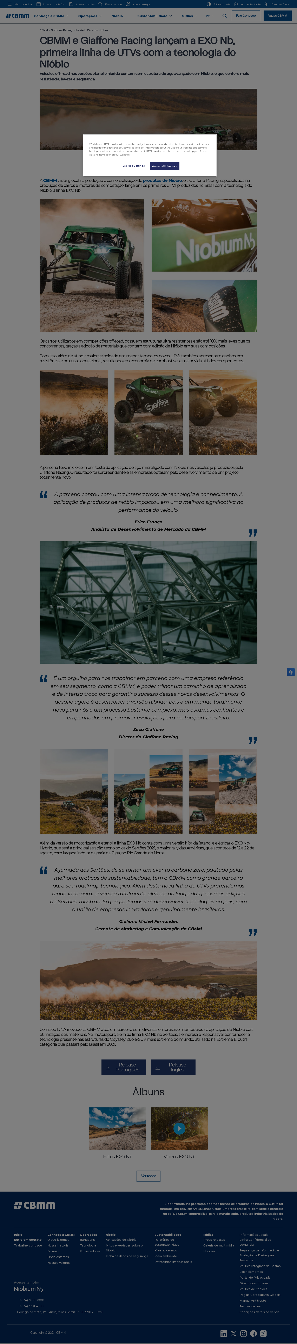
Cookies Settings (134, 165)
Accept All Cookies (164, 166)
